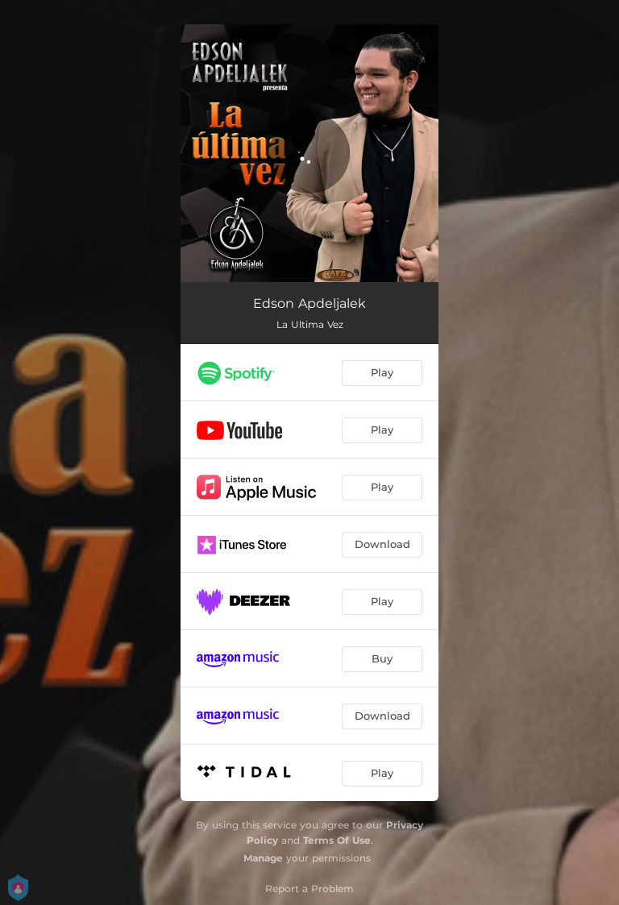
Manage (263, 858)
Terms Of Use (337, 840)
